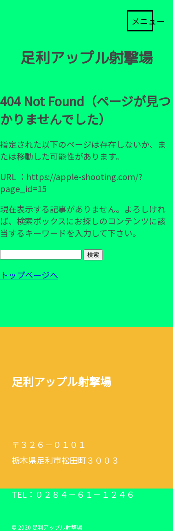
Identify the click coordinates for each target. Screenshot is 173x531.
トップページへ (29, 275)
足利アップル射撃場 (86, 58)
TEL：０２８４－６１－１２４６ (73, 494)
